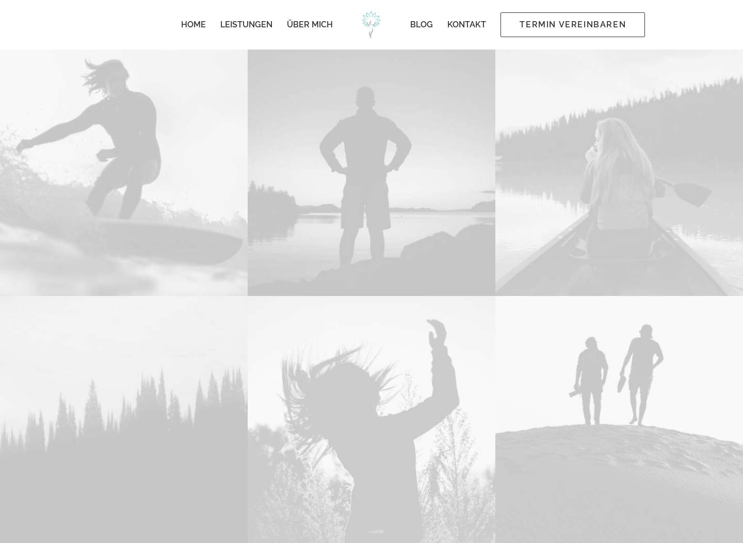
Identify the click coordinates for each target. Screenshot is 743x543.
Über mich (310, 24)
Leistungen (246, 24)
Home (193, 24)
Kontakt (466, 24)
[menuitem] (193, 25)
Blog (421, 24)
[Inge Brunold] (372, 24)
